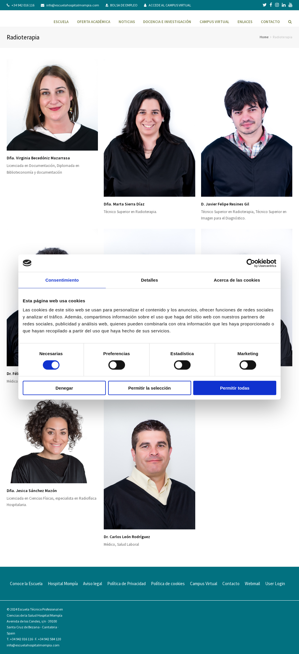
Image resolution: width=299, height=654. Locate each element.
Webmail (252, 583)
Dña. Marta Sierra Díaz (124, 204)
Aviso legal (92, 583)
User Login (275, 583)
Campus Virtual (203, 583)
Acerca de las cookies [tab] (237, 279)
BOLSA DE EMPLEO (124, 5)
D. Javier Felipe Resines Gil (225, 204)
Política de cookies (168, 583)
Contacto (231, 583)
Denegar (64, 388)
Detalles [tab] (149, 279)
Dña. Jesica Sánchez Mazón (32, 490)
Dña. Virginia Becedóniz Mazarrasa (38, 158)
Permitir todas (234, 388)
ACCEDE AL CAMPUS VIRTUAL (170, 5)
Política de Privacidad (126, 583)
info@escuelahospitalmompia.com (72, 5)
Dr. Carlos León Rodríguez (127, 536)
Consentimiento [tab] (62, 279)
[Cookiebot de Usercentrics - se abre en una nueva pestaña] (250, 263)
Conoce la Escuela (26, 583)
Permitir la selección (149, 388)
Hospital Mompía (63, 583)
